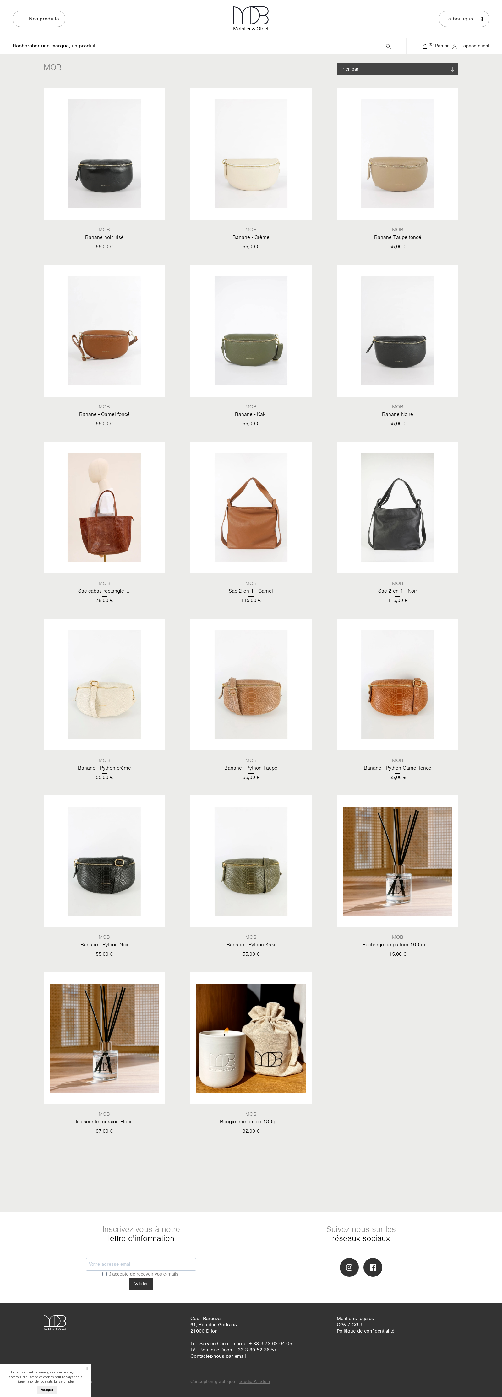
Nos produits (39, 18)
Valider (141, 1283)
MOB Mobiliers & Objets (251, 18)
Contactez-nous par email (218, 1356)
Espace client (470, 46)
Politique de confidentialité (365, 1331)
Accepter (47, 1390)
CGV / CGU (349, 1325)
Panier (435, 46)
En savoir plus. (65, 1381)
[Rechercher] (198, 46)
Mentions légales (355, 1318)
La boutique (464, 18)
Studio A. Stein (254, 1381)
